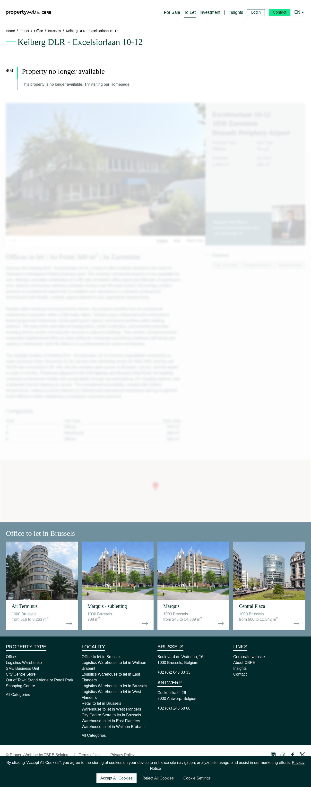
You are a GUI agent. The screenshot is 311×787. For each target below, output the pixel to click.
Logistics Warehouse (24, 663)
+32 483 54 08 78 (227, 234)
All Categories (18, 695)
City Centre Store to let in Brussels (111, 715)
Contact (240, 674)
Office (11, 657)
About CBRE (244, 663)
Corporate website (249, 657)
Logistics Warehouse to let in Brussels (114, 686)
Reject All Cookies (158, 778)
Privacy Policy (122, 755)
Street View (194, 241)
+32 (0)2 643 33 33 (173, 672)
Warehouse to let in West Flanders (111, 709)
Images (162, 241)
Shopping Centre (20, 686)
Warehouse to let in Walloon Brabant (113, 727)
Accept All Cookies (116, 778)
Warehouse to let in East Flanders (111, 721)
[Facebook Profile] (292, 755)
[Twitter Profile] (302, 755)
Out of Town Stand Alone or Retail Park (39, 680)
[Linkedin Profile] (273, 755)
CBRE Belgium (56, 755)
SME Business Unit (22, 668)
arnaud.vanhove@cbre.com (236, 228)
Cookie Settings (197, 778)
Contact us (288, 242)
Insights (240, 668)
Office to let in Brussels (101, 657)
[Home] (28, 12)
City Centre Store (21, 674)
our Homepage (117, 84)
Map (177, 241)
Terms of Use (90, 755)
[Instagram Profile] (283, 755)
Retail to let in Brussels (101, 703)
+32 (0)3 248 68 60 (173, 708)
